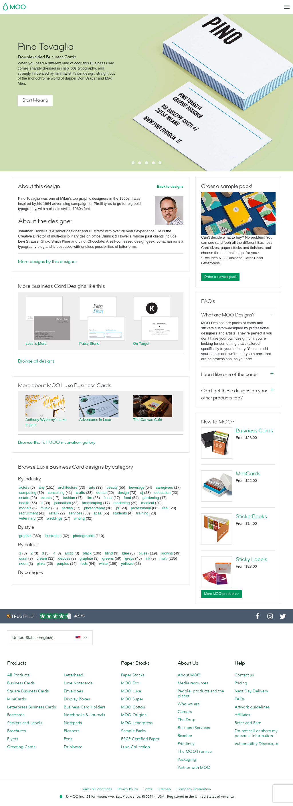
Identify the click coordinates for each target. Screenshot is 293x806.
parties (67, 508)
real (165, 508)
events (46, 498)
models (25, 508)
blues (142, 553)
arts (92, 487)
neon (23, 563)
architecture (68, 487)
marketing (122, 503)
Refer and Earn (248, 722)
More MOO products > (221, 593)
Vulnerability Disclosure (256, 743)
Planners (71, 730)
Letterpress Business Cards (31, 707)
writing (79, 518)
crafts (80, 492)
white (103, 563)
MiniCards (248, 473)
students (120, 513)
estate (24, 498)
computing (27, 492)
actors (24, 487)
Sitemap (164, 789)
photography (94, 508)
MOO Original (134, 714)
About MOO (189, 675)
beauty (112, 487)
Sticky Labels (251, 559)
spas (97, 513)
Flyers (12, 738)
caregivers (164, 487)
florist (108, 498)
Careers (185, 711)
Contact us (244, 675)
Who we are (189, 703)
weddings (55, 518)
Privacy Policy (128, 789)
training (142, 513)
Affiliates (242, 714)
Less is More (36, 343)
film (89, 498)
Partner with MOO (194, 767)
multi (163, 558)
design (123, 492)
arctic (69, 553)
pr (118, 508)
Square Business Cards (28, 691)
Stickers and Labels (24, 722)
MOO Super (132, 699)
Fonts (148, 789)
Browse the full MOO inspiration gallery (56, 442)
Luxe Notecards (78, 683)
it (42, 503)
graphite (86, 558)
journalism (62, 503)
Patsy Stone (89, 343)
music (45, 508)
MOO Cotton (133, 707)
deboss (64, 558)
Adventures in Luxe (95, 419)
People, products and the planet (201, 693)
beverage (136, 487)
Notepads (73, 722)
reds (84, 563)
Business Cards (254, 430)
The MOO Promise (195, 751)
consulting (56, 492)
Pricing (241, 683)
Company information (194, 789)
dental (101, 492)
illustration (53, 536)
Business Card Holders (84, 707)
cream (42, 558)
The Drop (186, 719)
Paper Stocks (132, 675)
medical (147, 503)
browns (167, 553)
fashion (69, 498)
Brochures (16, 730)
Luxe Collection (135, 746)
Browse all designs (36, 361)
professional (141, 508)
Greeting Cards (21, 746)
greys (129, 558)
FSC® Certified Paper (140, 738)
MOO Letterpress (137, 722)
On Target (141, 343)
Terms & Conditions (96, 789)
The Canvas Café (147, 419)
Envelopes (73, 691)
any (42, 487)
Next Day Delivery (251, 691)
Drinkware (73, 746)
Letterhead (73, 675)
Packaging (187, 759)
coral (23, 558)
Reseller (185, 735)
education (163, 492)
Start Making (35, 100)
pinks (41, 563)
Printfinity (186, 743)
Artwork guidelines (252, 707)
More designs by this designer (47, 261)
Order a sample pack (220, 276)
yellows (127, 563)
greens (108, 558)
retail (53, 513)
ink (147, 558)
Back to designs (170, 186)
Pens (68, 738)
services (75, 513)
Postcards (15, 714)
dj (141, 492)
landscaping (92, 503)
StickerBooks (251, 516)
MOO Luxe (131, 691)
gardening (150, 498)
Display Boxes (77, 699)
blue (125, 553)
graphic (25, 536)
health (24, 503)
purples (63, 563)
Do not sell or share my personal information (256, 733)
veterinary (27, 518)
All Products (18, 675)
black (87, 553)
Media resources (193, 683)
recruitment (28, 513)
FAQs (240, 699)
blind (109, 553)
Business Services (194, 727)
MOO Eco (130, 683)
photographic (83, 536)
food (127, 498)
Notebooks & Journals (84, 714)
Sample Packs (133, 730)
